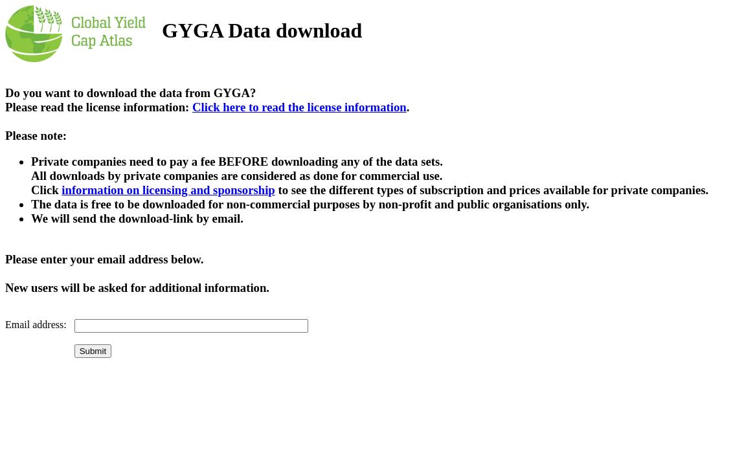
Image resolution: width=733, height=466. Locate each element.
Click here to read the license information (299, 107)
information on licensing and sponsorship (168, 190)
